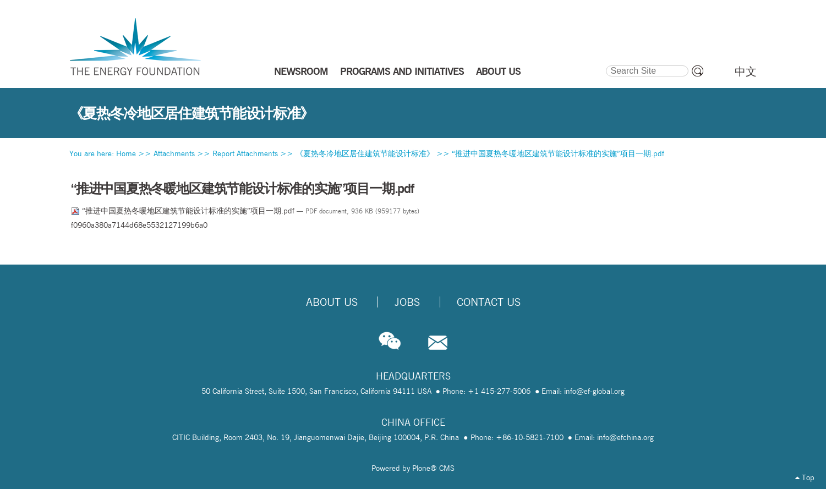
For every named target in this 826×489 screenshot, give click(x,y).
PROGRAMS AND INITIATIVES (402, 71)
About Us (332, 301)
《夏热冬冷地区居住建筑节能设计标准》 (365, 153)
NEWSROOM (301, 71)
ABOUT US (498, 71)
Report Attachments (245, 153)
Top (804, 477)
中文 (746, 71)
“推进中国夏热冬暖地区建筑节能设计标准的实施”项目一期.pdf (558, 153)
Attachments (174, 153)
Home (126, 153)
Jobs (407, 301)
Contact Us (489, 301)
